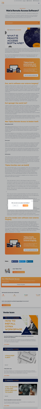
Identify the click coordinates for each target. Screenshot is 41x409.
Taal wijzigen (25, 205)
